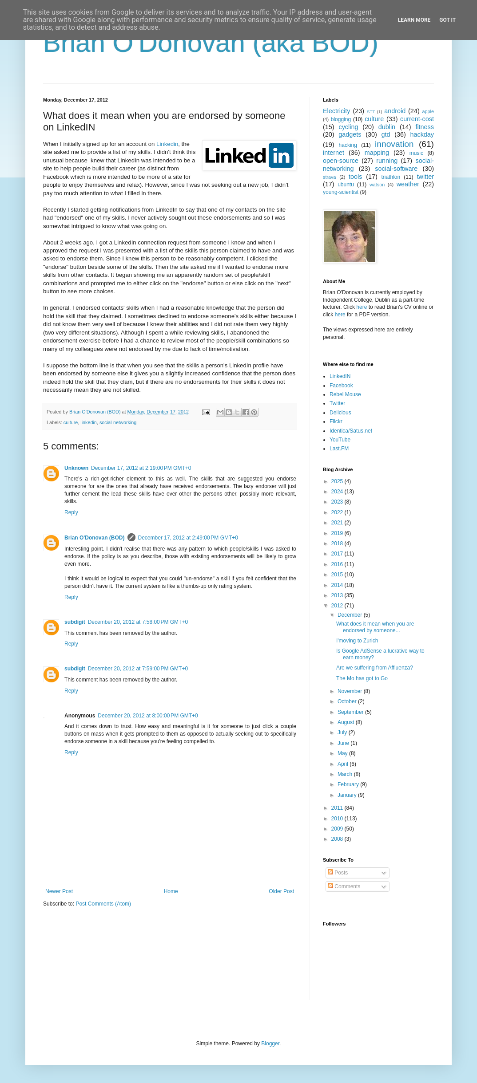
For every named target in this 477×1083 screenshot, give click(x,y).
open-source (340, 160)
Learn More (414, 20)
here (361, 307)
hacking (348, 145)
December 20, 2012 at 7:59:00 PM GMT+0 (138, 669)
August (347, 722)
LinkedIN (340, 376)
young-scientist (340, 192)
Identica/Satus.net (351, 431)
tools (355, 176)
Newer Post (59, 891)
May (343, 753)
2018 (338, 543)
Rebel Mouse (345, 394)
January (348, 795)
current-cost (417, 118)
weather (408, 184)
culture (71, 422)
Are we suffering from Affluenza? (374, 668)
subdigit (74, 622)
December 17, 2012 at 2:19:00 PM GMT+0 (141, 468)
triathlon (390, 177)
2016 (338, 564)
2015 (338, 574)
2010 (338, 818)
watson (377, 184)
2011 (338, 808)
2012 (338, 606)
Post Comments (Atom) (103, 904)
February (349, 784)
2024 (338, 491)
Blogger (270, 1043)
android (394, 110)
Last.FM (339, 448)
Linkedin (167, 144)
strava (329, 177)
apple (428, 111)
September (351, 712)
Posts (338, 873)
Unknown (76, 468)
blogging (341, 119)
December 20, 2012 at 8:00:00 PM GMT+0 (148, 716)
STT (371, 111)
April (344, 764)
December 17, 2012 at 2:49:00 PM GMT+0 (188, 538)
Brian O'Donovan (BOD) (94, 538)
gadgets (349, 134)
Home (171, 891)
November (351, 691)
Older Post (281, 891)
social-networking (117, 422)
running (387, 160)
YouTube (340, 440)
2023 (338, 502)
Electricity (336, 110)
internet (333, 152)
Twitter (337, 403)
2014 (338, 585)
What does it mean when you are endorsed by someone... (375, 627)
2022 (338, 512)
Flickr (336, 421)
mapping (377, 152)
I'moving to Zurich (357, 641)
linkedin (88, 422)
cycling (348, 126)
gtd (385, 134)
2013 (338, 595)
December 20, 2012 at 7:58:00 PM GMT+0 (138, 622)
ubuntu (346, 184)
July (343, 732)
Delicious (340, 413)
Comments (344, 886)
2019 (338, 533)
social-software (396, 168)
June (344, 743)
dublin (386, 126)
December (351, 615)
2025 (338, 481)
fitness (424, 126)
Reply (71, 512)
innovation (394, 144)
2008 (338, 839)
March (346, 774)
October (348, 701)
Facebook (341, 385)
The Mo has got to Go (362, 678)
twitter (425, 176)
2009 (338, 829)
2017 (338, 554)
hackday (422, 134)
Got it (447, 20)
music (416, 153)
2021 (338, 523)
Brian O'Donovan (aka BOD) (210, 43)
